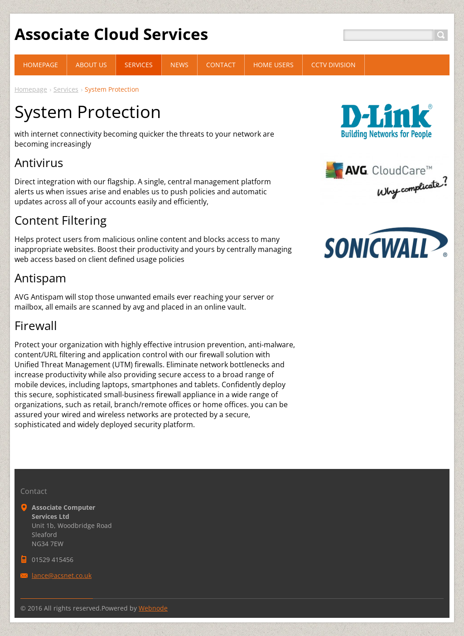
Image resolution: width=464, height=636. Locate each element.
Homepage (30, 89)
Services (65, 89)
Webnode (153, 608)
